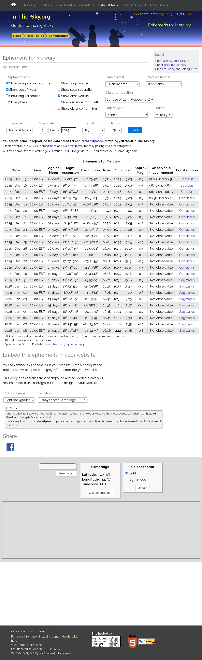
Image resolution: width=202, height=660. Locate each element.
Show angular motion (23, 96)
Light (130, 473)
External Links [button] (155, 5)
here (41, 644)
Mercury (113, 161)
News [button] (28, 5)
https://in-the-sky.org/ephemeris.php (62, 344)
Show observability (73, 96)
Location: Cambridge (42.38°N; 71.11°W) (162, 14)
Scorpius (187, 179)
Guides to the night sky (32, 25)
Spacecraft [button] (64, 5)
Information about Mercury (172, 60)
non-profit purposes (89, 141)
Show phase (16, 102)
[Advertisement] (101, 530)
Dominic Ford (24, 631)
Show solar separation (76, 89)
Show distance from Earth (78, 102)
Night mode (135, 480)
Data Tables (35, 35)
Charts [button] (44, 5)
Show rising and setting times (29, 83)
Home (17, 35)
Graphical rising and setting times (176, 69)
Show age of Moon (21, 89)
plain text (69, 145)
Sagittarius (187, 280)
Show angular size (73, 83)
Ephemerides (58, 35)
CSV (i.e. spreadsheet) (43, 145)
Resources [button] (131, 5)
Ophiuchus (187, 198)
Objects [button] (85, 5)
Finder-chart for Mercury (170, 64)
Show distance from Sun (77, 108)
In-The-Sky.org (30, 16)
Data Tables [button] (107, 5)
